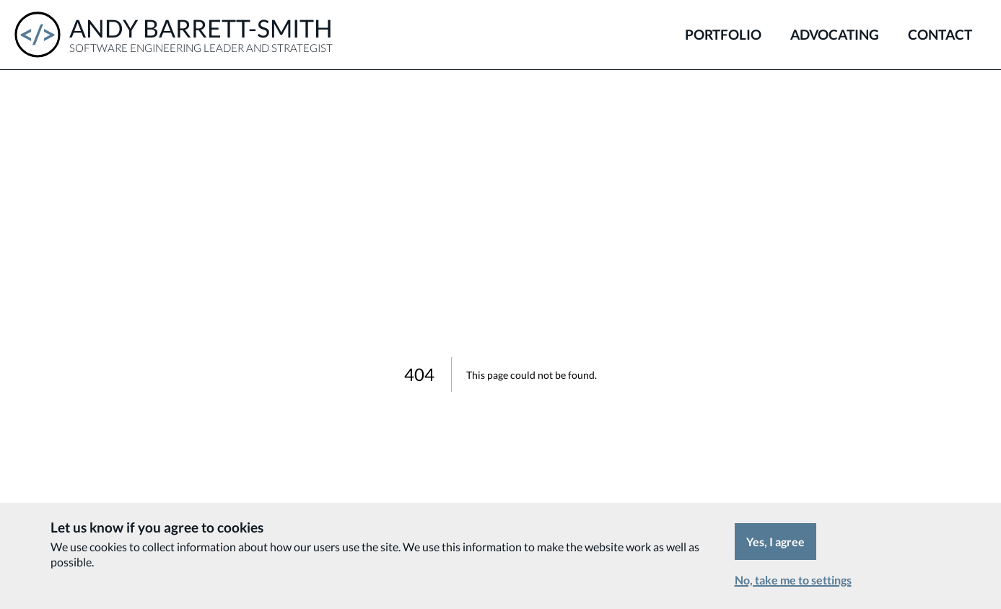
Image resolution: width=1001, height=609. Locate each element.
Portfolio (723, 34)
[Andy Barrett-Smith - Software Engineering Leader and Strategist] (173, 34)
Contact (940, 34)
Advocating (834, 34)
